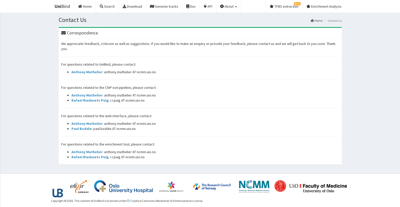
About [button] (228, 6)
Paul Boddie (81, 128)
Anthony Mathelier (87, 72)
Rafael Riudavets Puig (90, 100)
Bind (62, 6)
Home (316, 20)
